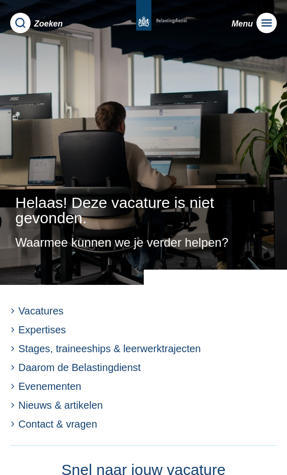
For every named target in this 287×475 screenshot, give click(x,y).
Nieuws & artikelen (56, 405)
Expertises (38, 329)
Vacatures (37, 310)
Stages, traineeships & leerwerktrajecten (105, 348)
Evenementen (45, 386)
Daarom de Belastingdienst (75, 367)
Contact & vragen (53, 424)
